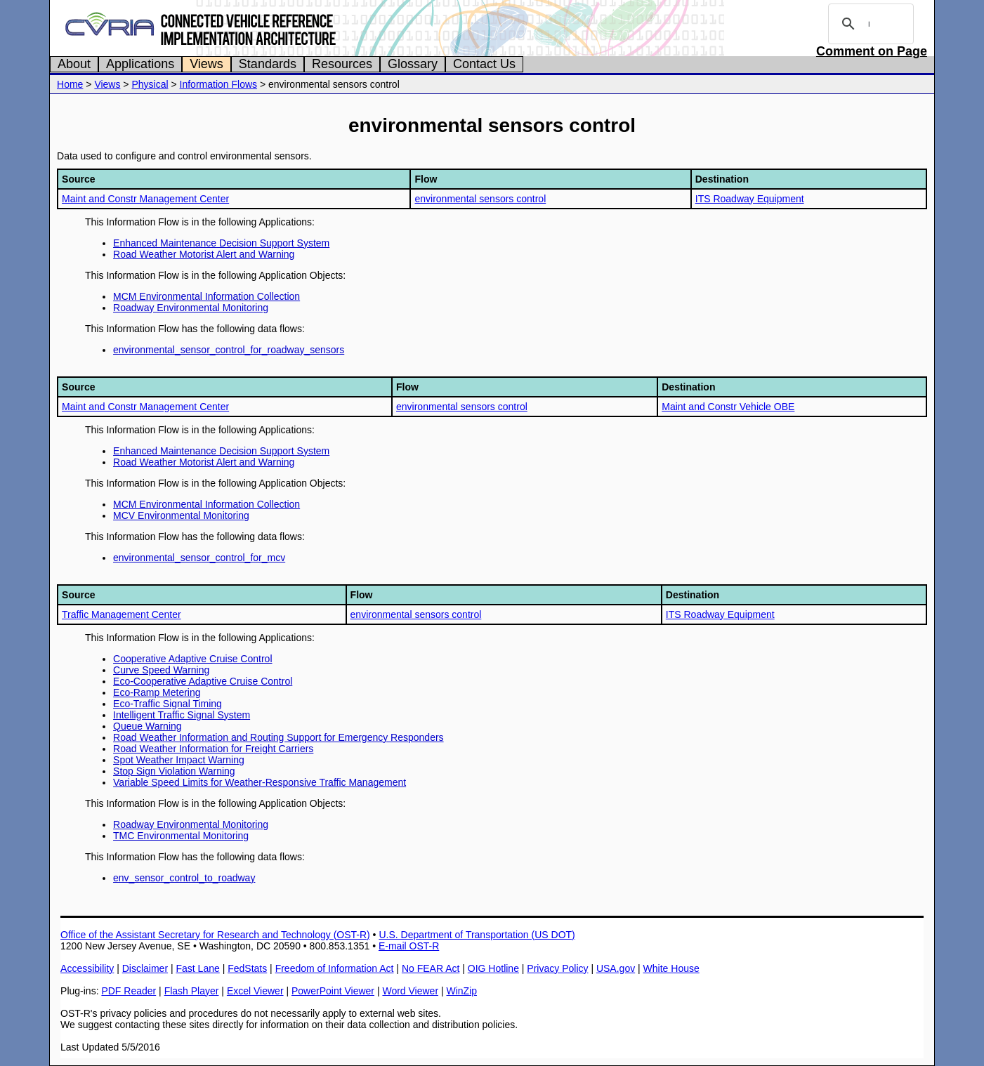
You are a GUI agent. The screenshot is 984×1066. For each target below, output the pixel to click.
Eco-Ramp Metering (157, 692)
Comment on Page (871, 51)
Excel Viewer (255, 990)
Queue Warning (147, 726)
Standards (267, 64)
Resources (342, 64)
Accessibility (87, 968)
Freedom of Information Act (334, 968)
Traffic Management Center (121, 614)
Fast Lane (197, 968)
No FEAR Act (430, 968)
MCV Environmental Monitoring (181, 515)
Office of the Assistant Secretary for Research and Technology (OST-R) (215, 934)
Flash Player (191, 990)
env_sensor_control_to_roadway (184, 877)
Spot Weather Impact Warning (178, 759)
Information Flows (218, 84)
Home (70, 84)
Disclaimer (145, 968)
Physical (149, 84)
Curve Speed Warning (161, 670)
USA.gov (615, 968)
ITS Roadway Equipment (749, 198)
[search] (869, 23)
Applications (140, 64)
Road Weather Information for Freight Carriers (213, 748)
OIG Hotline (493, 968)
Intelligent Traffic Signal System (181, 714)
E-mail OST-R (409, 946)
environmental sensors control (480, 198)
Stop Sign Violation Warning (174, 771)
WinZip (461, 990)
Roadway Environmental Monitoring (190, 307)
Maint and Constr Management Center (145, 198)
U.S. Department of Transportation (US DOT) (477, 934)
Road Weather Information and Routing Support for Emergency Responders (278, 737)
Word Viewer (410, 990)
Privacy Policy (557, 968)
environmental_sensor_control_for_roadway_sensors (228, 349)
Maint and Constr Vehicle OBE (728, 406)
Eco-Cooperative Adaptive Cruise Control (202, 681)
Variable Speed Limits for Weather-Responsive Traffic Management (259, 782)
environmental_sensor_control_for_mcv (199, 557)
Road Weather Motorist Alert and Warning (203, 254)
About (74, 64)
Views (206, 64)
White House (671, 968)
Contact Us (484, 64)
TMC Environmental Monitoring (181, 835)
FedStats (247, 968)
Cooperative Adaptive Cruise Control (192, 658)
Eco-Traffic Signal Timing (167, 703)
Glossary (413, 64)
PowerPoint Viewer (332, 990)
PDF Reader (128, 990)
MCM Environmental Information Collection (206, 296)
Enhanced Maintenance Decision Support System (221, 243)
